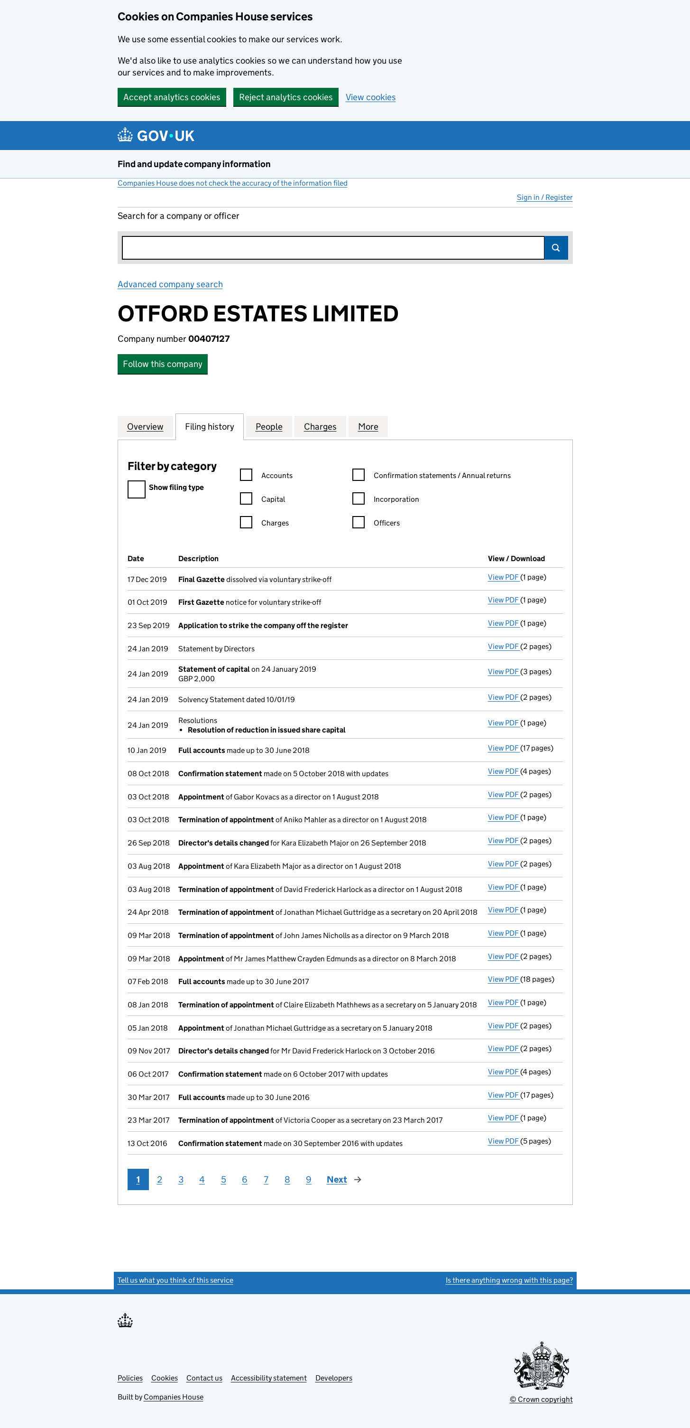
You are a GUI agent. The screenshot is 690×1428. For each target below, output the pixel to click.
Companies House (173, 1396)
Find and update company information (194, 164)
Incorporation (385, 501)
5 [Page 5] (223, 1179)
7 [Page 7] (266, 1179)
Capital (262, 501)
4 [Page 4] (202, 1179)
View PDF (504, 577)
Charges (264, 524)
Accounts (266, 477)
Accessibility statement (269, 1377)
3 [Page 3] (181, 1179)
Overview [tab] (145, 426)
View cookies (371, 97)
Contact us (204, 1377)
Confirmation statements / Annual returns (431, 477)
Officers (376, 524)
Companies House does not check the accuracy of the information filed (233, 183)
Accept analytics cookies (172, 97)
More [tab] (368, 426)
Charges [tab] (320, 426)
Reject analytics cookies (286, 97)
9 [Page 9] (309, 1179)
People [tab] (269, 426)
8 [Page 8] (287, 1179)
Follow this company (162, 363)
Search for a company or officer (178, 215)
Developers (333, 1377)
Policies (130, 1377)
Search (556, 248)
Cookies (164, 1377)
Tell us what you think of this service (175, 1280)
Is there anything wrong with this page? (509, 1280)
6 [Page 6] (245, 1179)
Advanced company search (170, 284)
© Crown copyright (541, 1399)
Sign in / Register (545, 197)
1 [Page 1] (138, 1179)
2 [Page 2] (159, 1179)
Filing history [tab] (209, 426)
